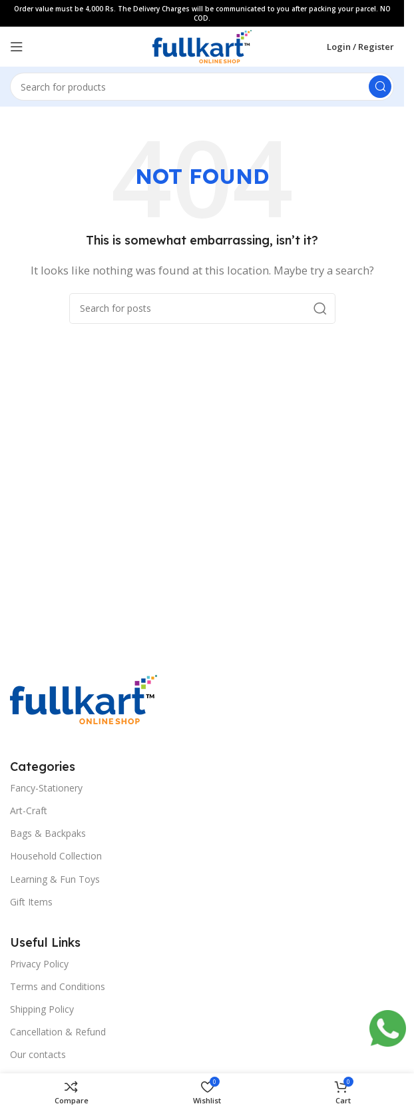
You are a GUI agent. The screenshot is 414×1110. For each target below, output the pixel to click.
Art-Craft (28, 810)
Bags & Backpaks (48, 833)
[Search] (202, 87)
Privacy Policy (39, 963)
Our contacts (38, 1054)
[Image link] (83, 698)
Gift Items (31, 901)
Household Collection (56, 855)
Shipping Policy (42, 1009)
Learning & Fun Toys (55, 879)
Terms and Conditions (57, 986)
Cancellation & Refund (58, 1031)
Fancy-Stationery (46, 788)
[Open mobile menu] (16, 46)
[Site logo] (202, 45)
